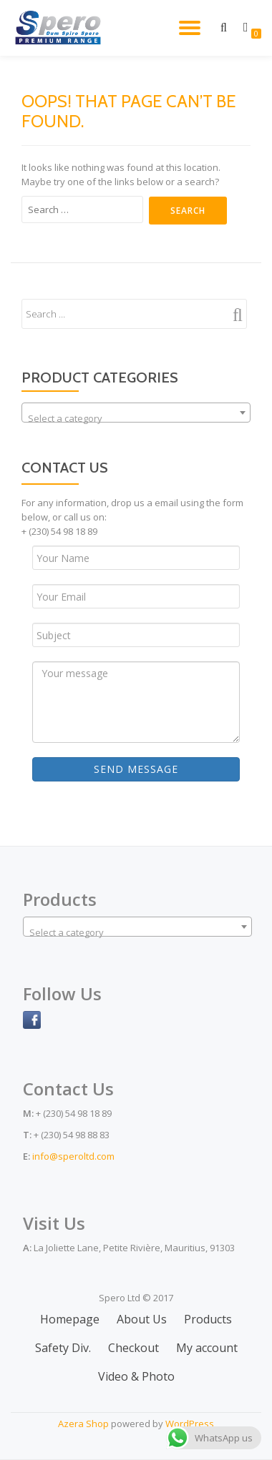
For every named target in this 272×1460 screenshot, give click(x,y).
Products (208, 1319)
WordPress (189, 1423)
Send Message (136, 769)
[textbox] (136, 418)
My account (207, 1348)
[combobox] (136, 413)
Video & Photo (136, 1376)
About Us (142, 1319)
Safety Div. (63, 1348)
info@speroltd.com (73, 1156)
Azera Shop (83, 1423)
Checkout (133, 1348)
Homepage (69, 1319)
